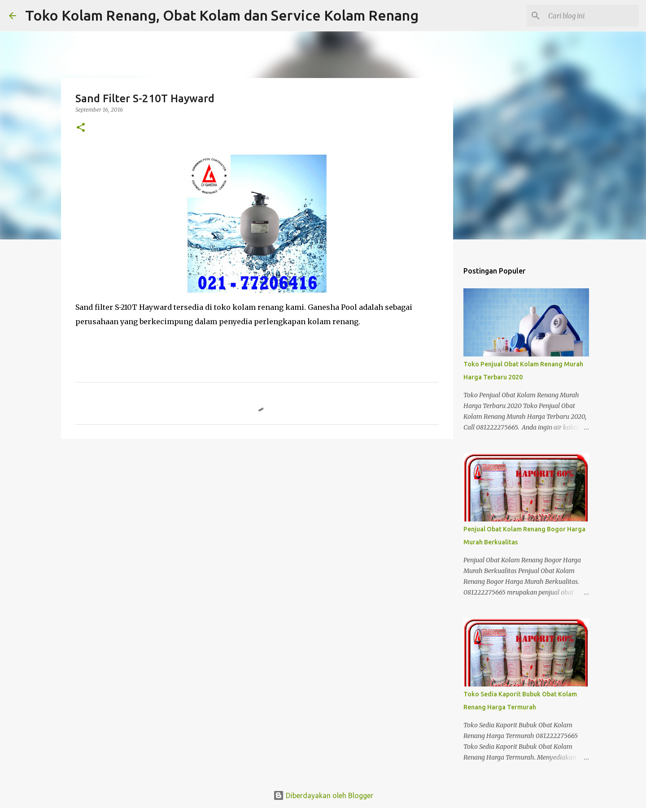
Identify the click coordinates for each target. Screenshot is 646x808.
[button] (80, 128)
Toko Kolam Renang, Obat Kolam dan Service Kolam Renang (222, 15)
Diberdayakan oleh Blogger (323, 795)
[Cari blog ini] (592, 15)
